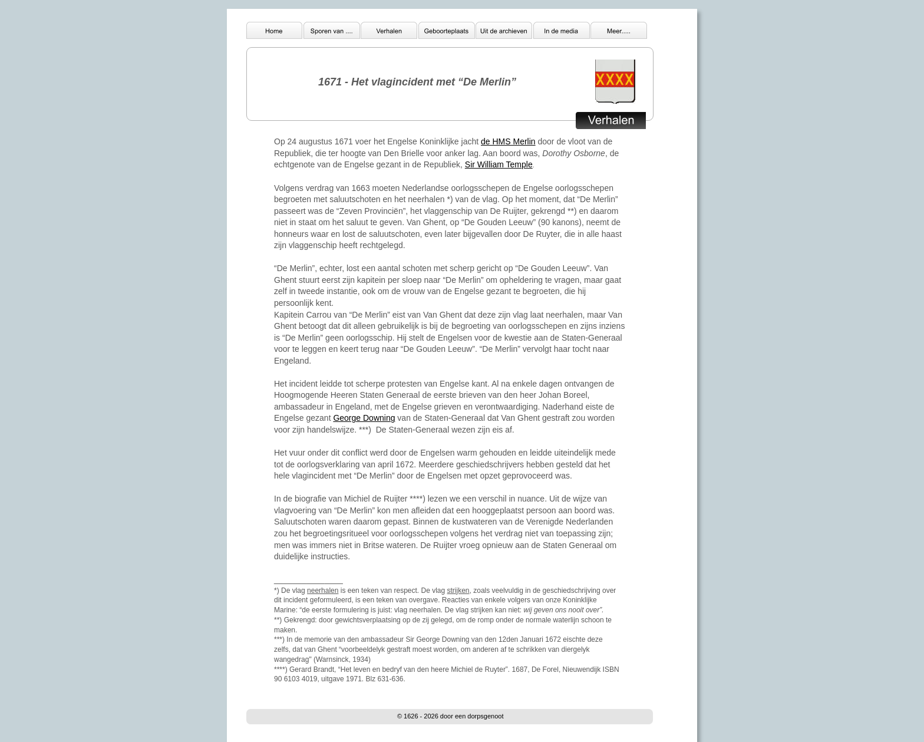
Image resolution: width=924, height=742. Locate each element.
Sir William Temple (499, 164)
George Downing (364, 418)
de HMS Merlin (508, 141)
